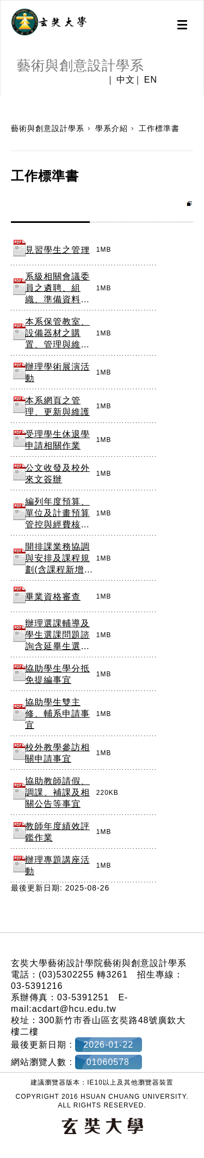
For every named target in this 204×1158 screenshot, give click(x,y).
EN (150, 80)
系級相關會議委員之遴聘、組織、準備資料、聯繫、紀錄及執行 (57, 299)
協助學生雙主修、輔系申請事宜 (57, 714)
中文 (125, 80)
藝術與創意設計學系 (47, 128)
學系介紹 (111, 128)
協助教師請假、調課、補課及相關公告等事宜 (57, 792)
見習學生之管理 (57, 249)
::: (4, 100)
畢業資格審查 (53, 596)
